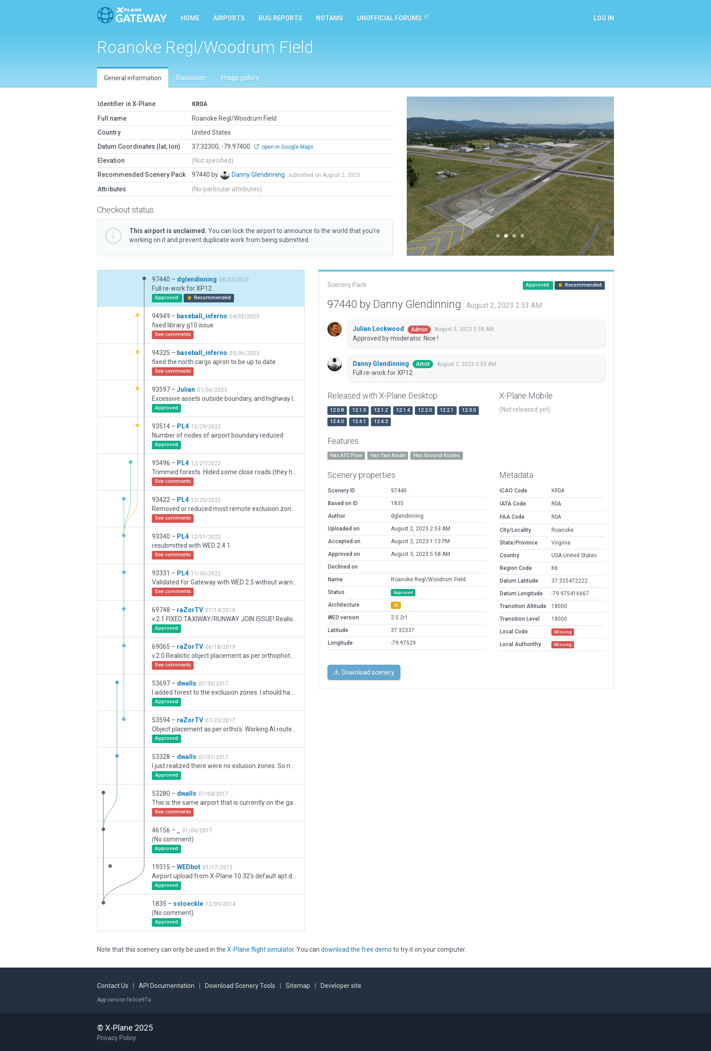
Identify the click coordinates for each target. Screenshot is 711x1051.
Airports (229, 18)
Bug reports (280, 18)
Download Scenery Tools (240, 985)
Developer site (341, 985)
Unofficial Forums (393, 18)
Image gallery (240, 77)
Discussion (191, 77)
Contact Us (112, 985)
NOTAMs (329, 18)
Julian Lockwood (379, 328)
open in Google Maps (283, 146)
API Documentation (167, 985)
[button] (422, 176)
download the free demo (356, 949)
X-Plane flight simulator (260, 949)
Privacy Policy (116, 1037)
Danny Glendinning (259, 174)
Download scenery (363, 672)
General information (132, 78)
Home (190, 18)
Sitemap (298, 985)
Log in (604, 18)
